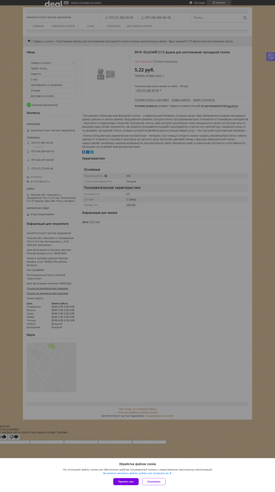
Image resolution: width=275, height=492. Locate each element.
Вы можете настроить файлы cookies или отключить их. (136, 473)
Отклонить (154, 481)
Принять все (126, 481)
